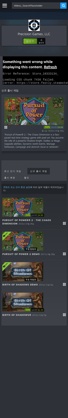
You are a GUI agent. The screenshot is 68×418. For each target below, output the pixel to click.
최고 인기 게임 (12, 173)
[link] (54, 129)
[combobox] (36, 6)
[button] (30, 41)
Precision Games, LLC (34, 34)
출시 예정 (9, 180)
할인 (26, 180)
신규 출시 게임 (38, 173)
